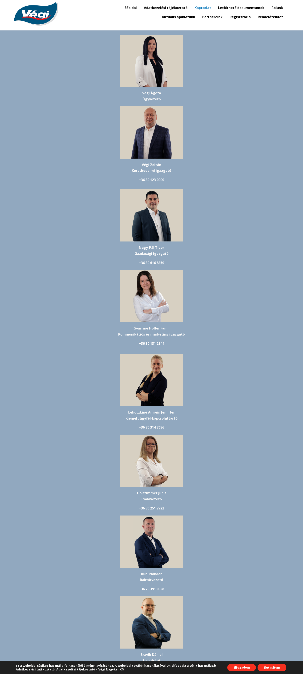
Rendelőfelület (270, 17)
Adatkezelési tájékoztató (165, 7)
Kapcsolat (203, 7)
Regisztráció (240, 17)
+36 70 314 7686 (90, 275)
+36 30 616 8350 (90, 191)
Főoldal (131, 7)
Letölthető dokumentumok (241, 7)
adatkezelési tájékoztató (122, 626)
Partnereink (212, 17)
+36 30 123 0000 (211, 108)
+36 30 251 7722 (212, 275)
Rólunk (277, 7)
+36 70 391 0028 (90, 355)
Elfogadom (241, 667)
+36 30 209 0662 (151, 440)
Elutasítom (272, 667)
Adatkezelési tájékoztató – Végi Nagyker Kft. (90, 669)
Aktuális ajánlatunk (178, 17)
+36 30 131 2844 (212, 191)
